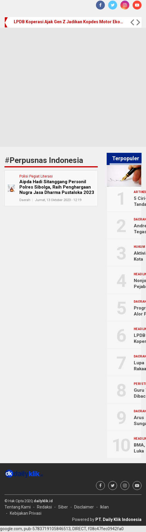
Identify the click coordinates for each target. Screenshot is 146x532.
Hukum (139, 246)
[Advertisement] (56, 87)
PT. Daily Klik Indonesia (118, 519)
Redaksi (44, 507)
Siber (63, 507)
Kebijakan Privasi (25, 513)
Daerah (24, 200)
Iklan (104, 507)
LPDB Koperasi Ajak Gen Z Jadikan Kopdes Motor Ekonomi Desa (69, 21)
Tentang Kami (17, 507)
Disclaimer (84, 507)
